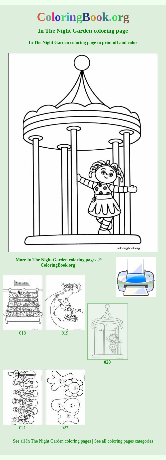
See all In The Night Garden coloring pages (52, 441)
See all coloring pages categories (123, 441)
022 (65, 425)
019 (65, 331)
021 (22, 425)
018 (22, 331)
